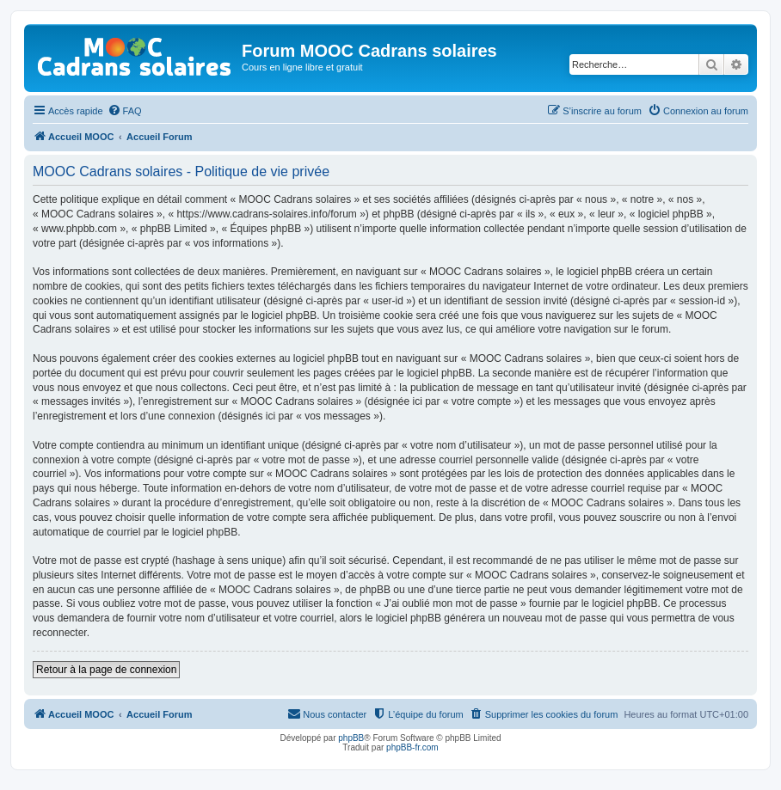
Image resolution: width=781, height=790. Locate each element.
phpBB (351, 738)
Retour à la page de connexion (106, 670)
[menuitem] (125, 111)
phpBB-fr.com (412, 747)
